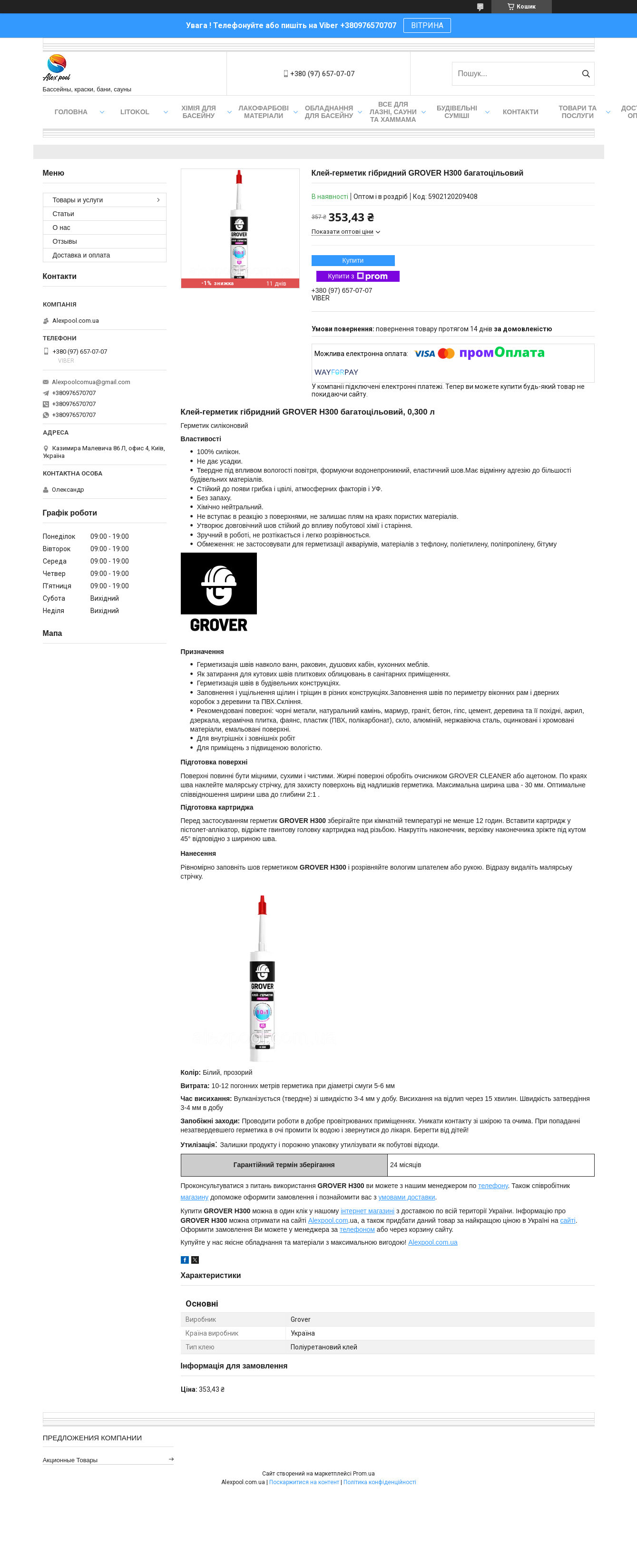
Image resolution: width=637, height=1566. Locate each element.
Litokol (134, 112)
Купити (353, 260)
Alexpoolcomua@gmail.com (91, 382)
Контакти (521, 112)
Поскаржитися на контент (304, 1482)
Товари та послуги (578, 111)
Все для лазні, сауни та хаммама (393, 111)
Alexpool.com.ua (433, 1242)
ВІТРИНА (427, 25)
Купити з (357, 276)
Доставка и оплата (81, 255)
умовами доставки (406, 1197)
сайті (567, 1220)
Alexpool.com (328, 1220)
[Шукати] (586, 74)
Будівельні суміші (457, 111)
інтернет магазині (367, 1211)
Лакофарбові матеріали (264, 111)
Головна (71, 112)
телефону (493, 1185)
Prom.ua (364, 1473)
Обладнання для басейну (329, 111)
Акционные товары (70, 1460)
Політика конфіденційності (379, 1482)
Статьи (63, 214)
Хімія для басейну (198, 111)
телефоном (357, 1229)
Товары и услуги (78, 200)
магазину (195, 1197)
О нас (61, 227)
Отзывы (65, 241)
